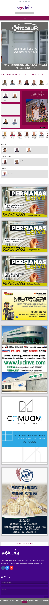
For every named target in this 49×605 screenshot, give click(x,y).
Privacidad (27, 1)
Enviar (45, 597)
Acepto (25, 602)
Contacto (21, 1)
